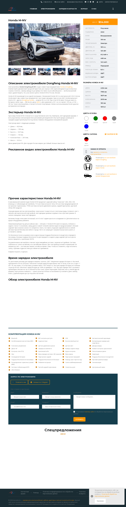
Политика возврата (82, 481)
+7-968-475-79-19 (47, 2)
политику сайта (89, 412)
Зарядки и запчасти (68, 9)
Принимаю (100, 501)
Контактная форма (25, 481)
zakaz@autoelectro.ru (76, 2)
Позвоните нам (19, 382)
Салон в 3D (111, 134)
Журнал (84, 9)
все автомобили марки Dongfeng (105, 159)
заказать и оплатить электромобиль (99, 153)
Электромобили (48, 9)
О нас (94, 9)
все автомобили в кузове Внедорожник (106, 175)
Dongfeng (69, 87)
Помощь (36, 481)
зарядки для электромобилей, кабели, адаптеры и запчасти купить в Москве (48, 488)
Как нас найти (60, 2)
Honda (62, 87)
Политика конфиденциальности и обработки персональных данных (58, 481)
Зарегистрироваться (111, 2)
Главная (33, 9)
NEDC (38, 102)
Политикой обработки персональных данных (106, 495)
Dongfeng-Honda (27, 100)
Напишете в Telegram (39, 382)
